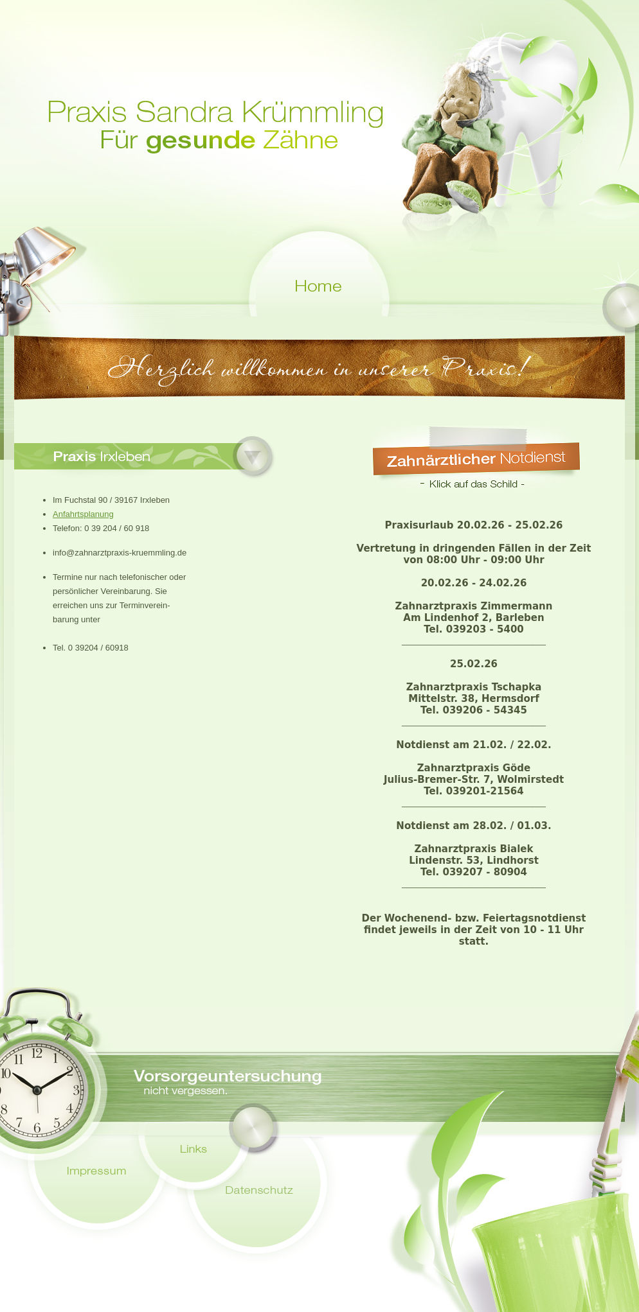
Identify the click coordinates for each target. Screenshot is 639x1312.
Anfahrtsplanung (83, 514)
